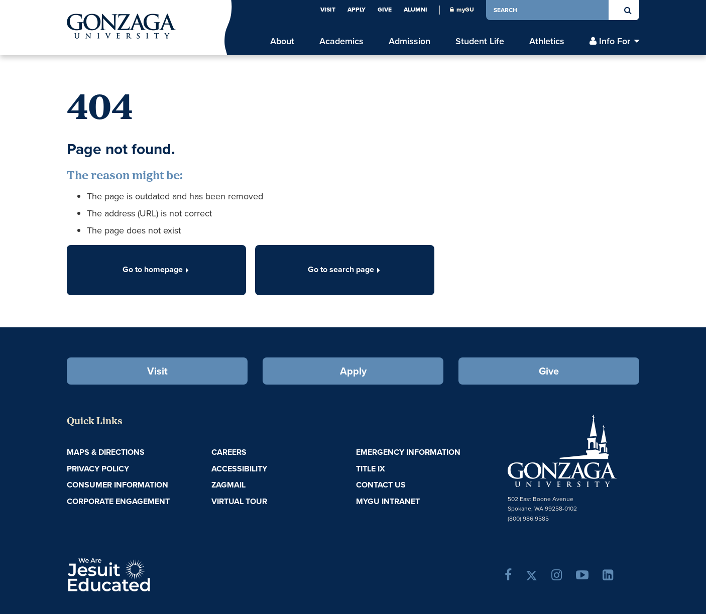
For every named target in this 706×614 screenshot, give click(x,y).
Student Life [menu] (479, 41)
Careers (229, 452)
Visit (327, 9)
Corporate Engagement (118, 501)
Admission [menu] (409, 41)
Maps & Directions (106, 452)
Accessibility (239, 468)
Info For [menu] (614, 41)
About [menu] (282, 41)
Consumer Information (117, 484)
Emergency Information (408, 452)
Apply (356, 9)
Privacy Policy (98, 468)
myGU (462, 9)
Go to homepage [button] (157, 269)
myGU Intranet (388, 501)
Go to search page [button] (345, 269)
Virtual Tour (239, 501)
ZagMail (228, 484)
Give (385, 9)
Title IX (370, 468)
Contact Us (381, 484)
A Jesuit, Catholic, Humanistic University (152, 574)
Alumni (415, 9)
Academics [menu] (341, 41)
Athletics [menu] (546, 41)
